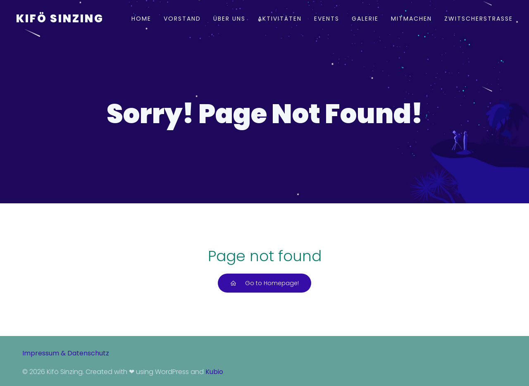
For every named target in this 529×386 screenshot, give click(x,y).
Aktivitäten (280, 18)
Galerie (365, 18)
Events (326, 18)
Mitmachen (411, 18)
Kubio (214, 371)
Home (141, 18)
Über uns (229, 18)
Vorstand (182, 18)
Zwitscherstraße (478, 18)
